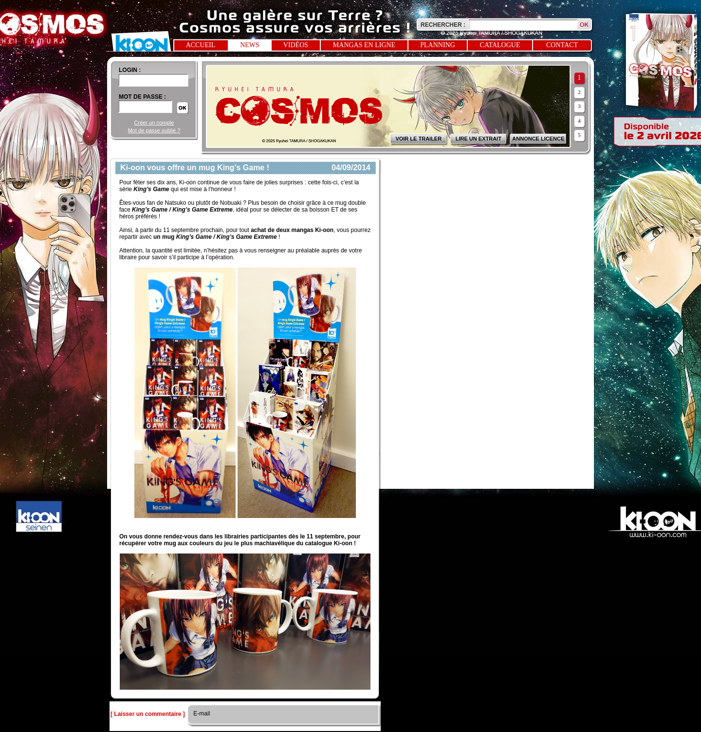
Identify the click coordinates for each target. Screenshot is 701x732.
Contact (562, 45)
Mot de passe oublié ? (154, 130)
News (249, 45)
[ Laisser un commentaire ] (148, 714)
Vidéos (295, 45)
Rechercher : (443, 24)
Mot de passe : (142, 96)
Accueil (201, 45)
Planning (437, 45)
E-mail (201, 713)
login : (130, 70)
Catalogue (500, 45)
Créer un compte (154, 122)
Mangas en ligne (364, 45)
